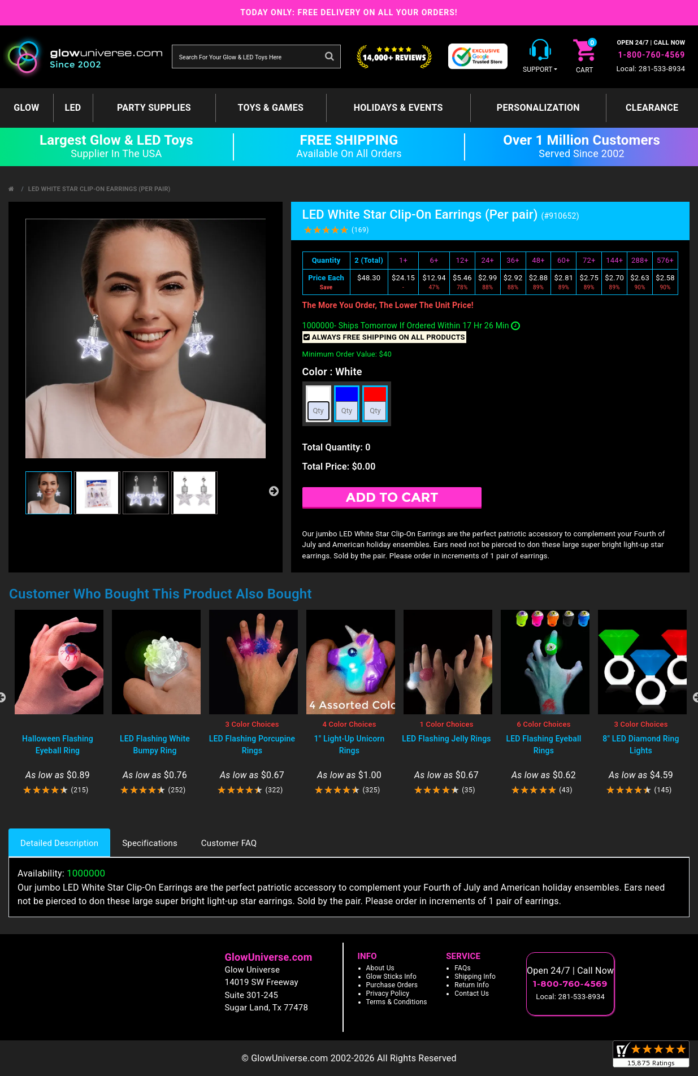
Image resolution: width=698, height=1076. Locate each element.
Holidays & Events (398, 107)
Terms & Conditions (396, 1002)
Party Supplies (154, 107)
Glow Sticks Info (391, 976)
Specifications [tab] (149, 843)
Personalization (538, 107)
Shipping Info (475, 976)
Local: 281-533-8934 (650, 68)
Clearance (652, 107)
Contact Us (471, 993)
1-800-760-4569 (651, 54)
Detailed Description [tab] (59, 843)
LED (72, 107)
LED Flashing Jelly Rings (446, 738)
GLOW (26, 107)
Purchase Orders (392, 985)
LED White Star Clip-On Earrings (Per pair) (99, 189)
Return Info (471, 985)
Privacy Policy (388, 993)
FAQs (462, 968)
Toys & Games (270, 107)
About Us (380, 968)
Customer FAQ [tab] (229, 843)
